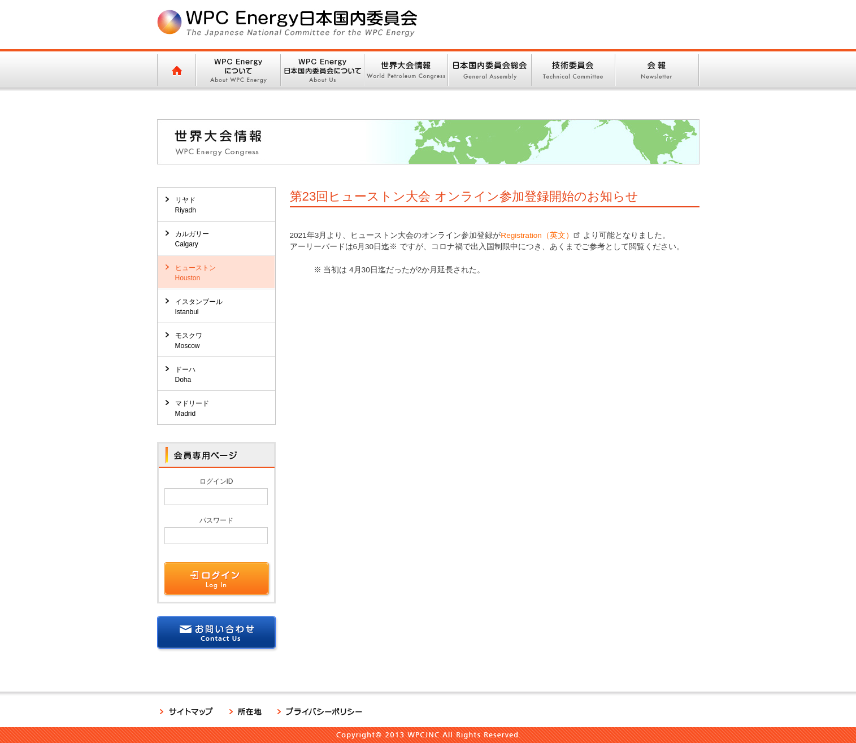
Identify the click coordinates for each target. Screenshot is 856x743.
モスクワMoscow (188, 341)
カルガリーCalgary (192, 239)
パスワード (216, 520)
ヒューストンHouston (195, 273)
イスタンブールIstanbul (199, 307)
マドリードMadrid (192, 408)
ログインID (216, 481)
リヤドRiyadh (185, 205)
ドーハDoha (185, 375)
